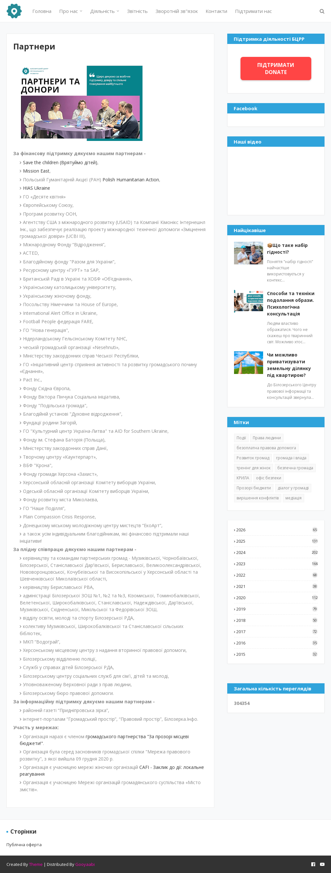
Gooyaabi (85, 864)
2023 (277, 564)
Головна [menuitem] (41, 11)
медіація (293, 498)
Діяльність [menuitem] (102, 11)
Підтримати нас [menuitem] (253, 11)
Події (241, 438)
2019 (277, 609)
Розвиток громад (253, 458)
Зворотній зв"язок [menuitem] (176, 11)
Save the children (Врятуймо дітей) (60, 162)
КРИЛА (243, 478)
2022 (277, 575)
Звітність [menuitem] (137, 11)
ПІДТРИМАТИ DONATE (275, 68)
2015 (277, 654)
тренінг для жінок (254, 468)
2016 (277, 643)
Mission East (36, 171)
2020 (277, 598)
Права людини (267, 438)
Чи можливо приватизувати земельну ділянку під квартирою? (289, 365)
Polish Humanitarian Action (130, 179)
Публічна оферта (24, 844)
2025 (277, 541)
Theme (36, 864)
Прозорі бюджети (254, 488)
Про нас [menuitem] (68, 11)
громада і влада (291, 458)
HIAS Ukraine (36, 188)
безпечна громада (295, 468)
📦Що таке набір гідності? (287, 248)
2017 (277, 631)
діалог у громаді (293, 488)
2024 (277, 552)
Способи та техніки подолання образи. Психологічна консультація (291, 303)
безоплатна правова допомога (266, 448)
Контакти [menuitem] (216, 11)
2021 (277, 586)
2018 (277, 620)
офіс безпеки (268, 478)
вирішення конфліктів (258, 498)
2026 (277, 530)
